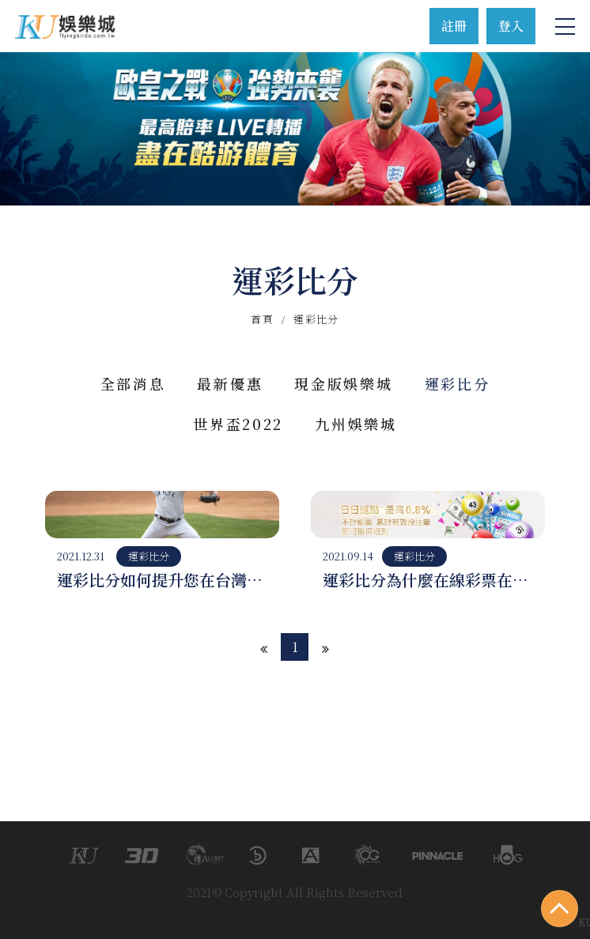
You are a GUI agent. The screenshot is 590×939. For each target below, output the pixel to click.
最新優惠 (230, 383)
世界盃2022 (238, 423)
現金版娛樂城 (343, 383)
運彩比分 (457, 383)
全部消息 (133, 383)
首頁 (262, 318)
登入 (511, 26)
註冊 (454, 26)
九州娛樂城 (356, 423)
